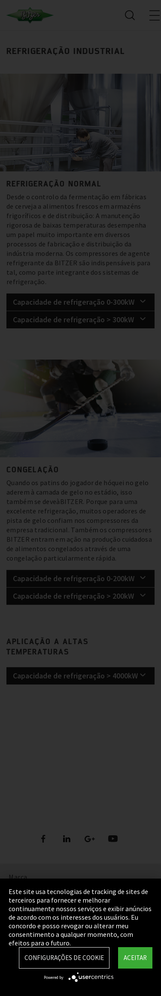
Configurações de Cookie (64, 958)
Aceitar (135, 958)
